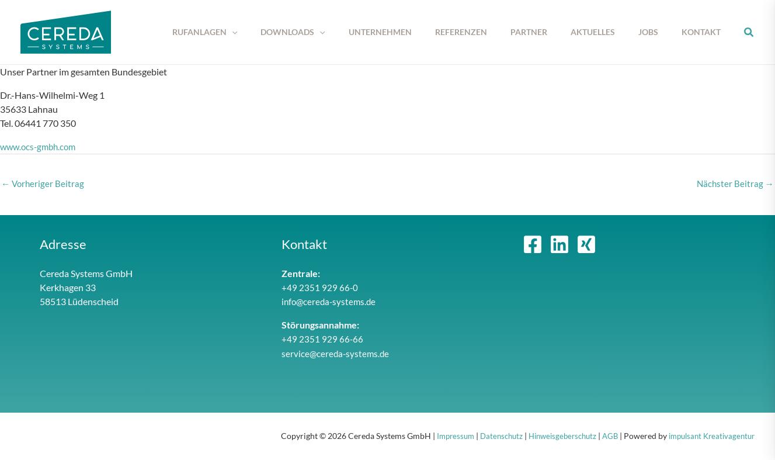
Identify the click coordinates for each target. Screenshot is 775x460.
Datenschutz (486, 436)
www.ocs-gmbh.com (40, 146)
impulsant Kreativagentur (708, 436)
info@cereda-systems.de (330, 302)
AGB (602, 436)
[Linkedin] (559, 245)
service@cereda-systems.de (336, 353)
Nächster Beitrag (734, 183)
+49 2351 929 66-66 (322, 339)
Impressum (437, 436)
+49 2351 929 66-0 (320, 288)
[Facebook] (533, 245)
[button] (275, 32)
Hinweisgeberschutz (551, 436)
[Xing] (586, 245)
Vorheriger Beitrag (43, 183)
